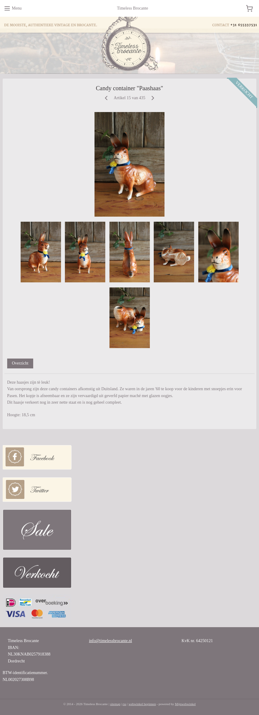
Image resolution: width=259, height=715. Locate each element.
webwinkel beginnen (142, 704)
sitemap (115, 704)
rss (124, 704)
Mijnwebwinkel (185, 704)
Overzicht (20, 363)
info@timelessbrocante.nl (110, 641)
